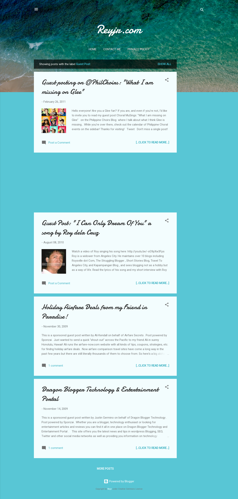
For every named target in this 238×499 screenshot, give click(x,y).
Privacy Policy (138, 49)
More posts (105, 468)
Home (92, 49)
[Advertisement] (192, 117)
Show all (164, 64)
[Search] (202, 10)
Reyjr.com (119, 29)
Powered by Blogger (119, 481)
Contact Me (112, 49)
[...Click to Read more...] (152, 142)
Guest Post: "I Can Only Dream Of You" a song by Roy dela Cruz (96, 227)
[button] (166, 80)
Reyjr (109, 489)
